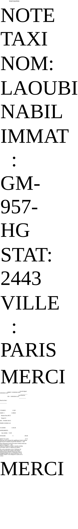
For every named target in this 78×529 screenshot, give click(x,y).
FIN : (9, 396)
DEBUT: (10, 392)
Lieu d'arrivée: (21, 395)
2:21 (5, 418)
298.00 (14, 413)
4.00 (11, 433)
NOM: (27, 63)
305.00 (26, 435)
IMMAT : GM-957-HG (34, 183)
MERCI (33, 376)
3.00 (14, 410)
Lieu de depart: (23, 391)
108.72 (9, 415)
